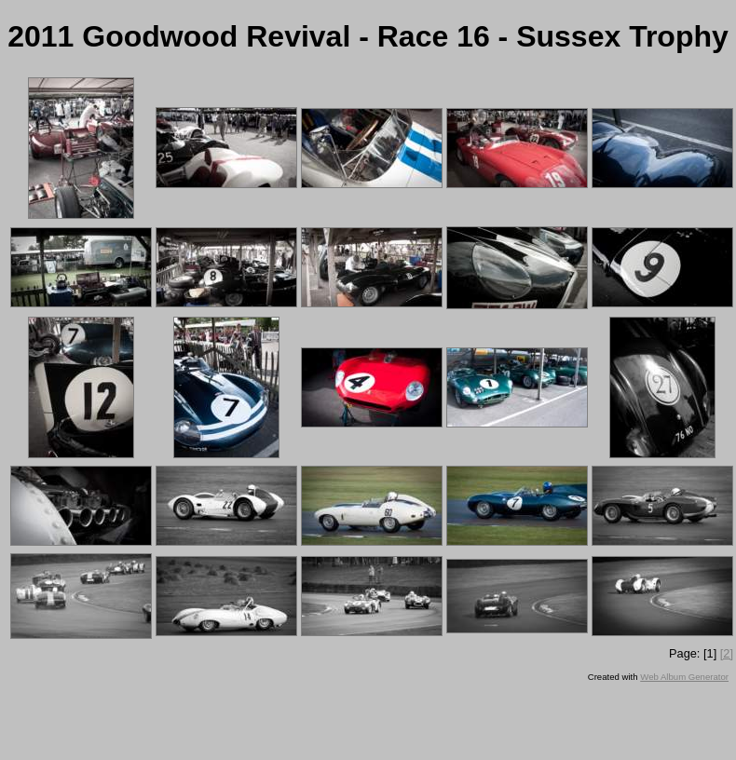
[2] (726, 653)
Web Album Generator (684, 677)
